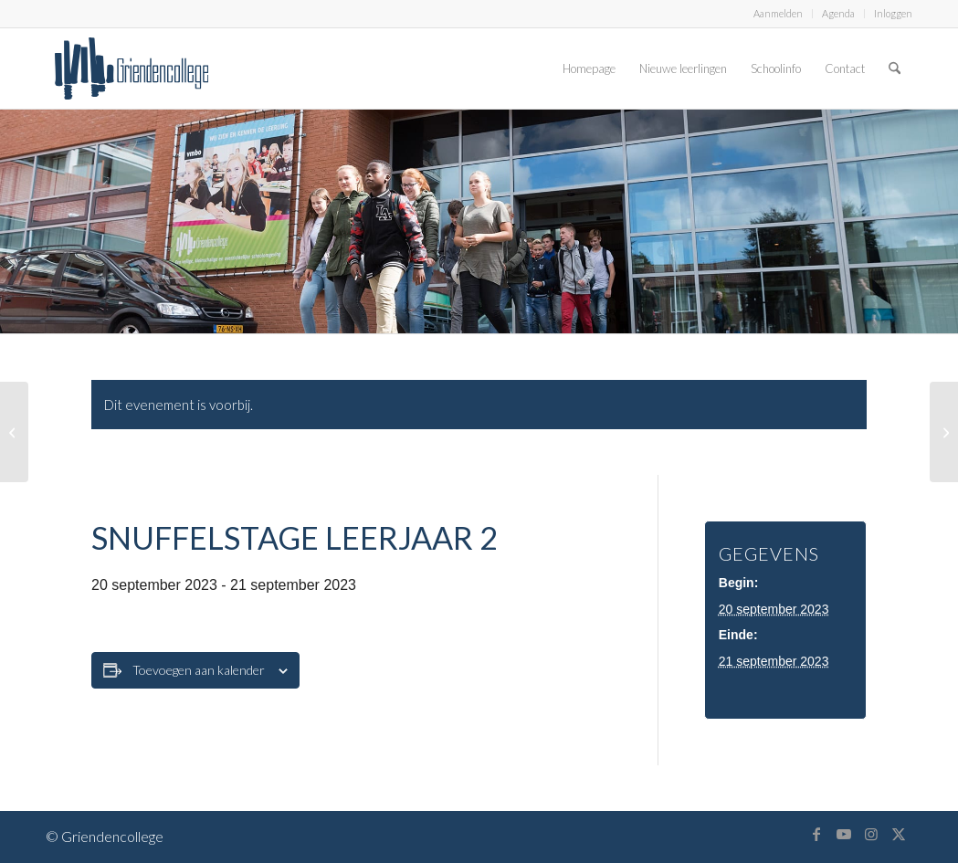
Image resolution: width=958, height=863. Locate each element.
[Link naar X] (898, 833)
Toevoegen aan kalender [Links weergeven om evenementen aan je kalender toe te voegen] (198, 670)
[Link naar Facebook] (816, 833)
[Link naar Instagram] (871, 833)
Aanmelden (778, 13)
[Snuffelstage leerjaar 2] (14, 432)
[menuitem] (778, 13)
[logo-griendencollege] (131, 68)
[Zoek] (894, 68)
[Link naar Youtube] (844, 833)
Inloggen (893, 13)
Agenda (838, 13)
